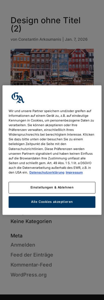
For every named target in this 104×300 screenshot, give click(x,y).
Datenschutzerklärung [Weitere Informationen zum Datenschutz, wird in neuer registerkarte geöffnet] (46, 172)
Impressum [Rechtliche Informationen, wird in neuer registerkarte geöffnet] (74, 172)
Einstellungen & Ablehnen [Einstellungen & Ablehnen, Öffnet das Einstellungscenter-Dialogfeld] (52, 187)
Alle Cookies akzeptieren (52, 202)
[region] (51, 150)
